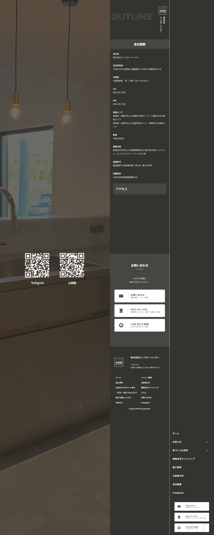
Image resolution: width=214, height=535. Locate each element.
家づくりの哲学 (180, 450)
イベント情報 (146, 377)
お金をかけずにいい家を (125, 387)
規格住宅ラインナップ (184, 458)
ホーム (176, 433)
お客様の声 (178, 475)
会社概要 (177, 484)
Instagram (178, 492)
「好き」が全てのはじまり (126, 392)
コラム (143, 392)
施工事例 (177, 467)
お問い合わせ (146, 397)
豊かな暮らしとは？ (124, 397)
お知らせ (177, 441)
